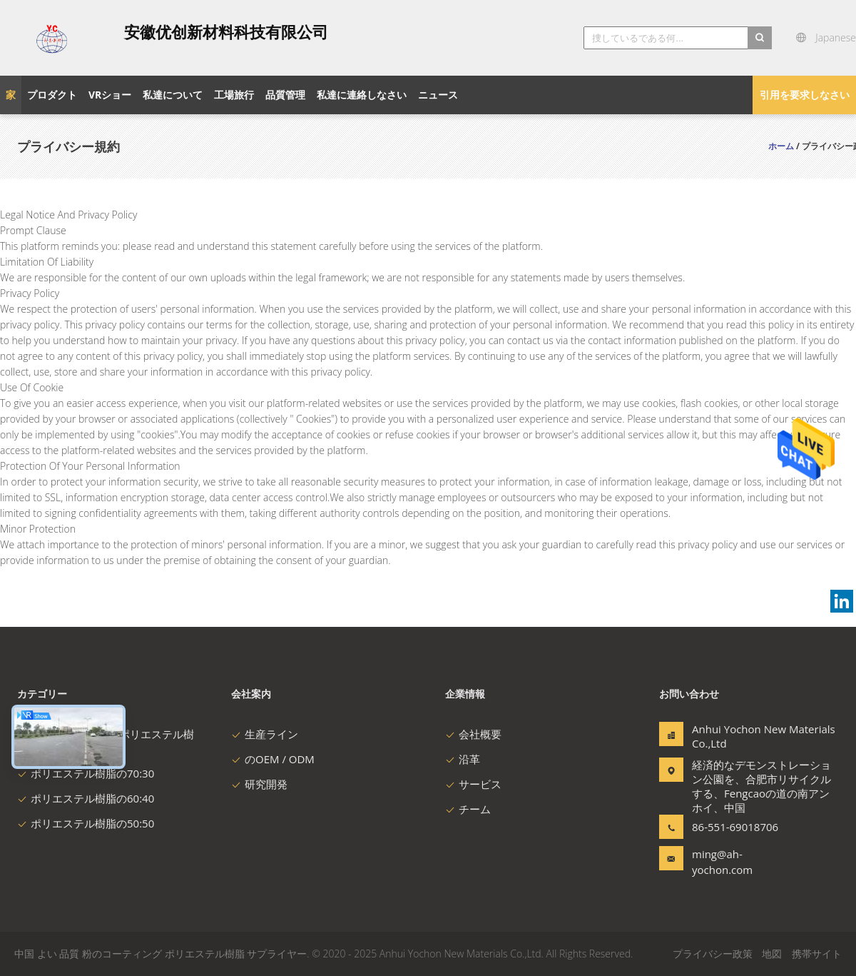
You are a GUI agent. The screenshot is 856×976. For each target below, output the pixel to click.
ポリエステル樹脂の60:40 (85, 798)
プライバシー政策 (713, 953)
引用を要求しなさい (805, 94)
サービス (473, 784)
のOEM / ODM (273, 759)
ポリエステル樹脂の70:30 (85, 773)
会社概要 (473, 734)
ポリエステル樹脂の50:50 (85, 823)
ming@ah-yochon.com (722, 862)
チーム (468, 809)
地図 (772, 953)
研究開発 (259, 784)
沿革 (462, 759)
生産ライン (264, 734)
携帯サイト (817, 953)
